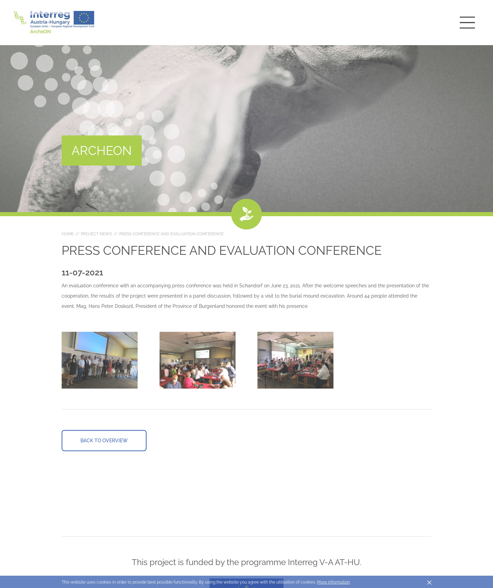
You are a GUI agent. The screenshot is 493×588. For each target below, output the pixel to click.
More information (333, 582)
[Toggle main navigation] (467, 22)
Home (68, 234)
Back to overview (104, 440)
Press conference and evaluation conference (171, 234)
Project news (96, 234)
